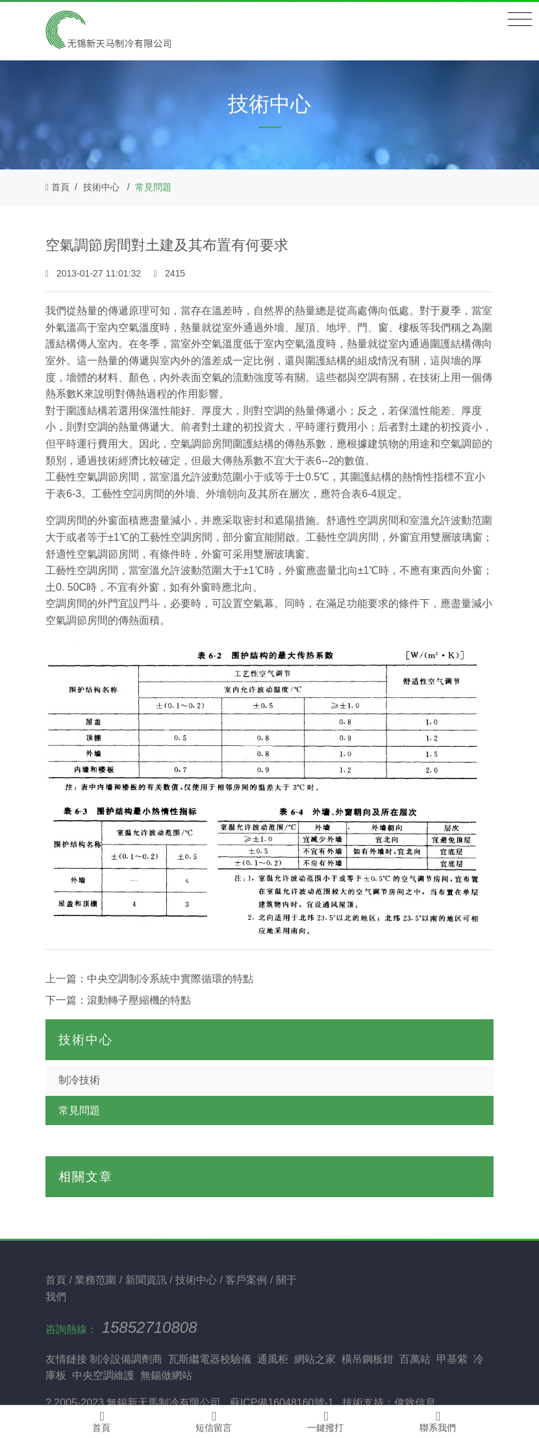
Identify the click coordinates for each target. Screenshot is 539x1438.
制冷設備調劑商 (126, 1359)
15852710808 (149, 1327)
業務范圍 (97, 1279)
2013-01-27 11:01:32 (94, 273)
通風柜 (272, 1359)
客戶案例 (247, 1279)
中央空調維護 (103, 1375)
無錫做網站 (166, 1375)
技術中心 (101, 187)
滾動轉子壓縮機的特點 (139, 1000)
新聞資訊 (147, 1279)
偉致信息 (415, 1402)
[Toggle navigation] (520, 19)
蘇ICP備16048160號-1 (282, 1402)
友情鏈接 (66, 1359)
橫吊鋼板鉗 (368, 1359)
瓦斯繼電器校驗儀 (209, 1359)
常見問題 (153, 187)
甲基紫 (452, 1359)
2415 (169, 273)
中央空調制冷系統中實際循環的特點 (170, 978)
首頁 (60, 187)
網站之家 (315, 1359)
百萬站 (415, 1359)
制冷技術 (79, 1079)
